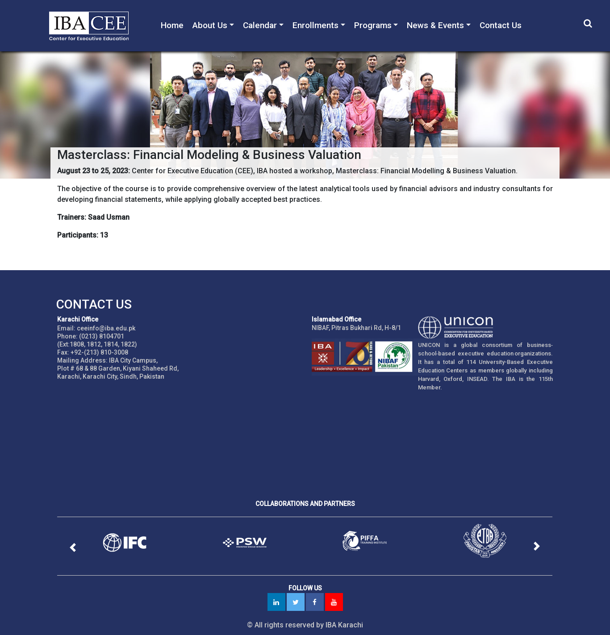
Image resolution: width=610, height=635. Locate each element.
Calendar (260, 25)
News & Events (435, 25)
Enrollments (315, 25)
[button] (73, 547)
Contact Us (501, 25)
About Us (209, 25)
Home (172, 25)
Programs (373, 25)
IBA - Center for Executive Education (93, 25)
